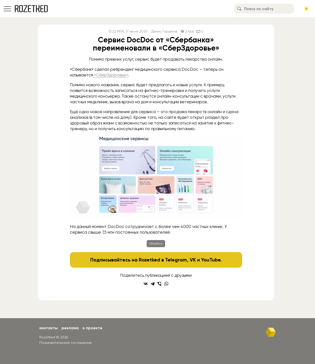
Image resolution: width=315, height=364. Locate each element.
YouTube (210, 260)
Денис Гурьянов (164, 31)
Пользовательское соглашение (65, 343)
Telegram (176, 260)
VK (193, 260)
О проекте (92, 328)
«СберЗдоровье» (110, 74)
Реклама (70, 328)
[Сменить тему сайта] (306, 9)
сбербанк (156, 243)
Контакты (48, 328)
